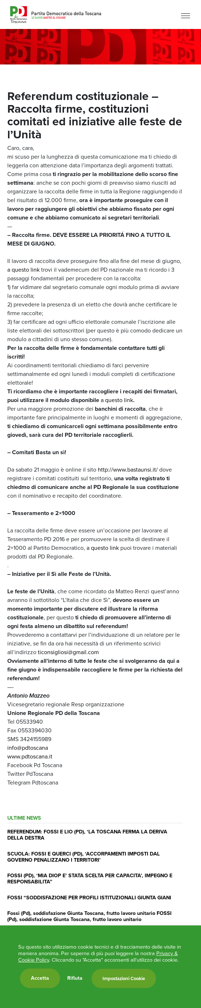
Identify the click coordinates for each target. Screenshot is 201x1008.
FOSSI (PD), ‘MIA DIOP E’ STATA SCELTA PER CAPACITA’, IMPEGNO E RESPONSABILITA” (89, 878)
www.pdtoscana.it (29, 756)
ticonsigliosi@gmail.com (68, 652)
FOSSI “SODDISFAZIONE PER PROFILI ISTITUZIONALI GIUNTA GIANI (89, 898)
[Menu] (186, 15)
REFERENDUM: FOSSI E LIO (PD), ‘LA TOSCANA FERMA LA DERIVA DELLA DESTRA (87, 835)
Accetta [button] (40, 978)
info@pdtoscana (27, 748)
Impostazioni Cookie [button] (123, 978)
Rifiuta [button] (75, 978)
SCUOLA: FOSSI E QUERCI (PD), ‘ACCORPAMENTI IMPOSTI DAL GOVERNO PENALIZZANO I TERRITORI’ (83, 857)
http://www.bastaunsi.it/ (128, 469)
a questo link (23, 269)
